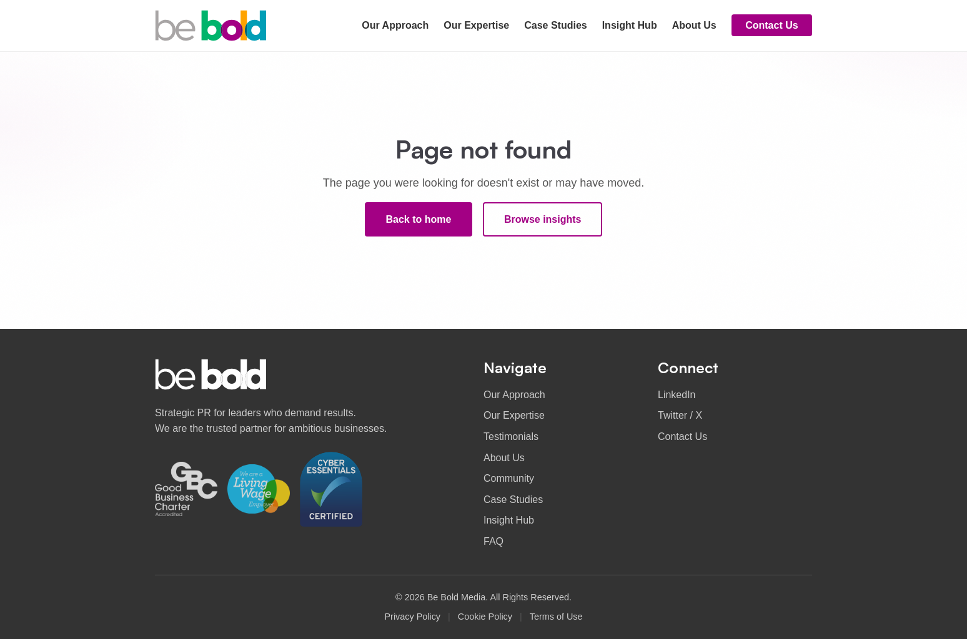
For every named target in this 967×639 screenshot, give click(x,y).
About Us (694, 25)
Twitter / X (680, 415)
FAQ (493, 541)
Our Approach (395, 25)
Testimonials (510, 436)
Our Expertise (476, 25)
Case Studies (555, 25)
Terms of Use (556, 617)
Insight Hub (629, 25)
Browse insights (543, 219)
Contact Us (771, 25)
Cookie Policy (485, 617)
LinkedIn (677, 394)
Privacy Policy (412, 617)
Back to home (419, 219)
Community (508, 478)
